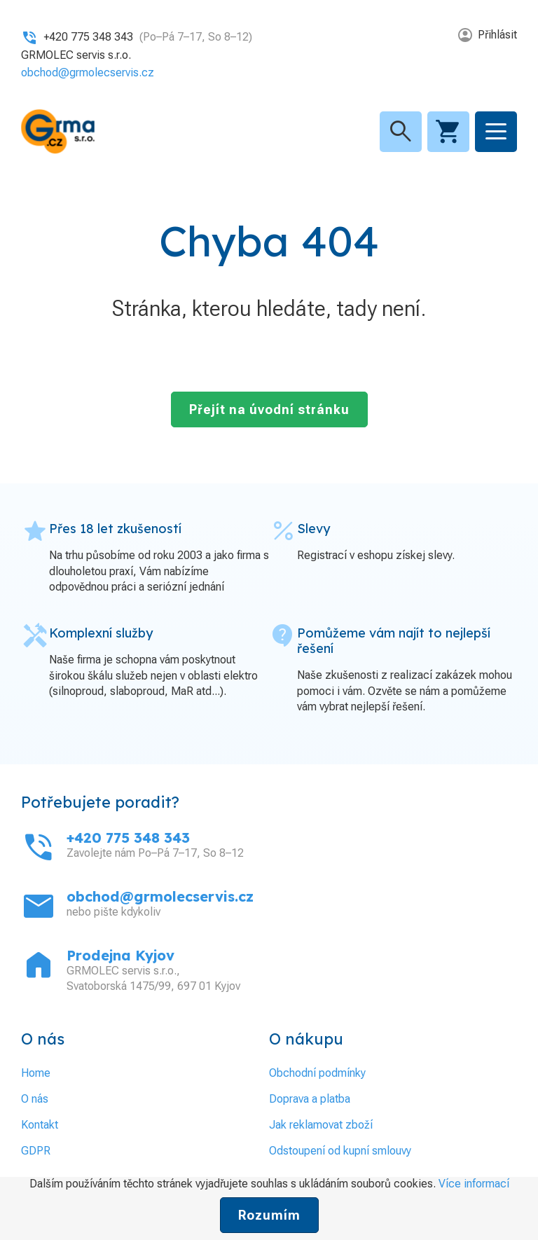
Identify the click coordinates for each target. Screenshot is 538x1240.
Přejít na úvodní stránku (269, 409)
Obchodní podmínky (317, 1073)
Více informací (474, 1183)
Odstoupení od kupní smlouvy (340, 1150)
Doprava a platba (309, 1098)
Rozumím (269, 1215)
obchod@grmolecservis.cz (87, 72)
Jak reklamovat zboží (321, 1124)
